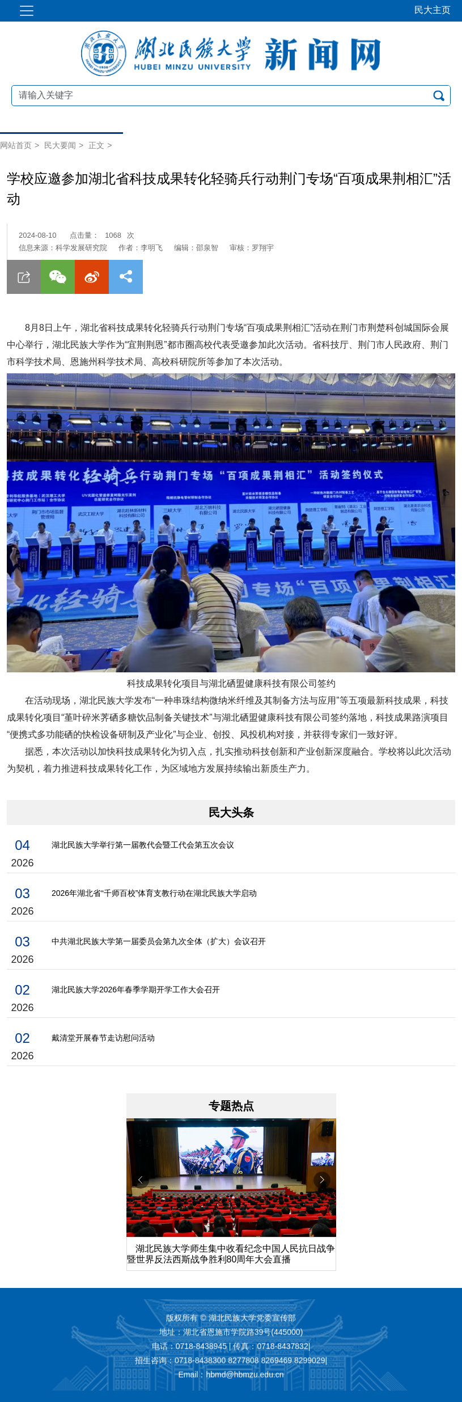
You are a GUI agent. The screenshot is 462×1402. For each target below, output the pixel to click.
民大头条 (231, 812)
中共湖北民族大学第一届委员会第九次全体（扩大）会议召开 (159, 941)
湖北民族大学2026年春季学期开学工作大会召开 (136, 989)
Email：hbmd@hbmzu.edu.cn (230, 1375)
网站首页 (16, 145)
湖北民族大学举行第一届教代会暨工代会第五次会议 (143, 844)
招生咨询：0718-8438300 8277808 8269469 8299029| (231, 1361)
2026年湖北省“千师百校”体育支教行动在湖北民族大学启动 (154, 893)
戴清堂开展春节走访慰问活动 (103, 1037)
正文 (96, 145)
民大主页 (432, 10)
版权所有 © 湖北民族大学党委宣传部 (230, 1318)
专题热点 (231, 1106)
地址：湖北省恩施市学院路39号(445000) (231, 1332)
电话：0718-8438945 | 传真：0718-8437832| (231, 1347)
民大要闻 (60, 145)
